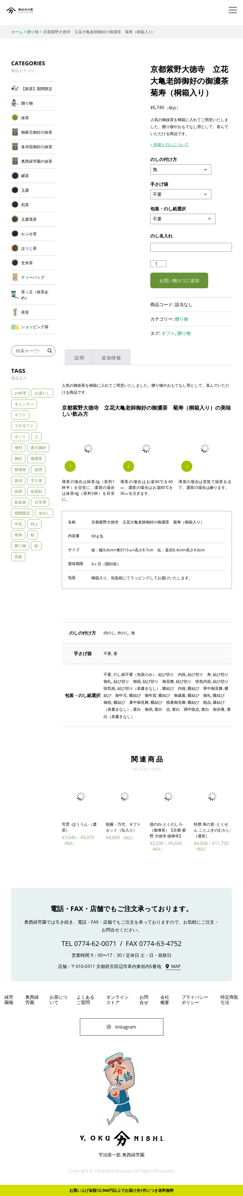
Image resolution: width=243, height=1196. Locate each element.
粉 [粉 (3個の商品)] (33, 534)
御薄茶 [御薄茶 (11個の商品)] (20, 469)
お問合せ (143, 999)
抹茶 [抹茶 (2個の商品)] (18, 491)
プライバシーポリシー (194, 999)
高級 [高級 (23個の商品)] (18, 556)
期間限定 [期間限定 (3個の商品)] (22, 513)
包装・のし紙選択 (168, 209)
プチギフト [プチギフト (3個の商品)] (24, 425)
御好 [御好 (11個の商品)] (18, 458)
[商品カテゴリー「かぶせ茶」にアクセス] (33, 234)
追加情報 (111, 358)
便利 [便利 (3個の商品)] (18, 447)
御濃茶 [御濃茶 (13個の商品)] (36, 458)
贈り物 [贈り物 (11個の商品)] (20, 545)
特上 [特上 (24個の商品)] (34, 524)
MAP (176, 967)
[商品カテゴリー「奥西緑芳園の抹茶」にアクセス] (33, 161)
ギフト (168, 333)
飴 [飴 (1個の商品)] (36, 545)
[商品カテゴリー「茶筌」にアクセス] (33, 312)
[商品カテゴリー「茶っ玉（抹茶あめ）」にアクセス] (33, 295)
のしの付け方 (163, 159)
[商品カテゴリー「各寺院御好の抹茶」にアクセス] (33, 147)
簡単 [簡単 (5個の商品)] (18, 534)
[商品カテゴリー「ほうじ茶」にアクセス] (33, 248)
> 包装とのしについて (169, 144)
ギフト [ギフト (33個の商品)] (20, 414)
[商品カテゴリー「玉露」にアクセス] (33, 190)
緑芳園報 (8, 999)
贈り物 (181, 319)
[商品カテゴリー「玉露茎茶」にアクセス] (33, 219)
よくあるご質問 (85, 999)
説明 (79, 358)
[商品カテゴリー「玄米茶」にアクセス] (33, 263)
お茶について (58, 999)
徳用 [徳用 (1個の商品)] (38, 469)
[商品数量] (158, 263)
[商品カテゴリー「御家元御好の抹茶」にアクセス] (33, 132)
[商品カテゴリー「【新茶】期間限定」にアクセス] (33, 88)
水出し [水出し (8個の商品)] (44, 513)
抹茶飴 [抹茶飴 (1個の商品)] (36, 491)
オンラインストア (117, 999)
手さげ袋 (159, 184)
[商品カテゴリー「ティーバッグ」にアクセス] (33, 277)
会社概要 (164, 999)
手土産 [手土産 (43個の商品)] (36, 480)
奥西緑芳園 (19, 12)
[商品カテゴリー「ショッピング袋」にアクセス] (33, 327)
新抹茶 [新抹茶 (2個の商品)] (20, 502)
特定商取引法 (229, 999)
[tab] (79, 357)
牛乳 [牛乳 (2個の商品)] (18, 524)
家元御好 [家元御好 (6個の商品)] (38, 447)
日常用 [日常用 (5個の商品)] (40, 502)
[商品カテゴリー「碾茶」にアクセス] (33, 176)
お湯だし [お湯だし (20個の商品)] (42, 393)
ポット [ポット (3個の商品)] (20, 436)
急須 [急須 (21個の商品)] (18, 480)
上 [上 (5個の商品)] (36, 436)
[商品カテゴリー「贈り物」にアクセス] (33, 103)
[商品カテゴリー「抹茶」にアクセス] (33, 118)
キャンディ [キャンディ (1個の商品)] (24, 404)
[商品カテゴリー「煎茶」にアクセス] (33, 205)
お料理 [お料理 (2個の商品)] (20, 393)
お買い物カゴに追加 (179, 280)
